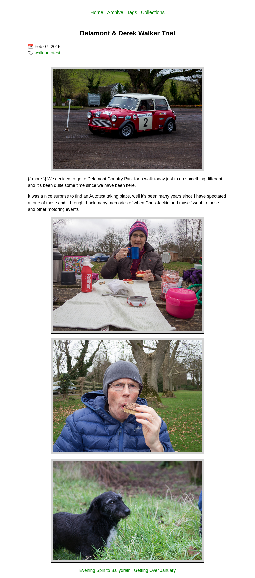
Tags (132, 12)
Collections (153, 12)
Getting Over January (155, 570)
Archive (115, 12)
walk (39, 52)
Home (96, 12)
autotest (52, 52)
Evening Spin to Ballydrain (104, 570)
